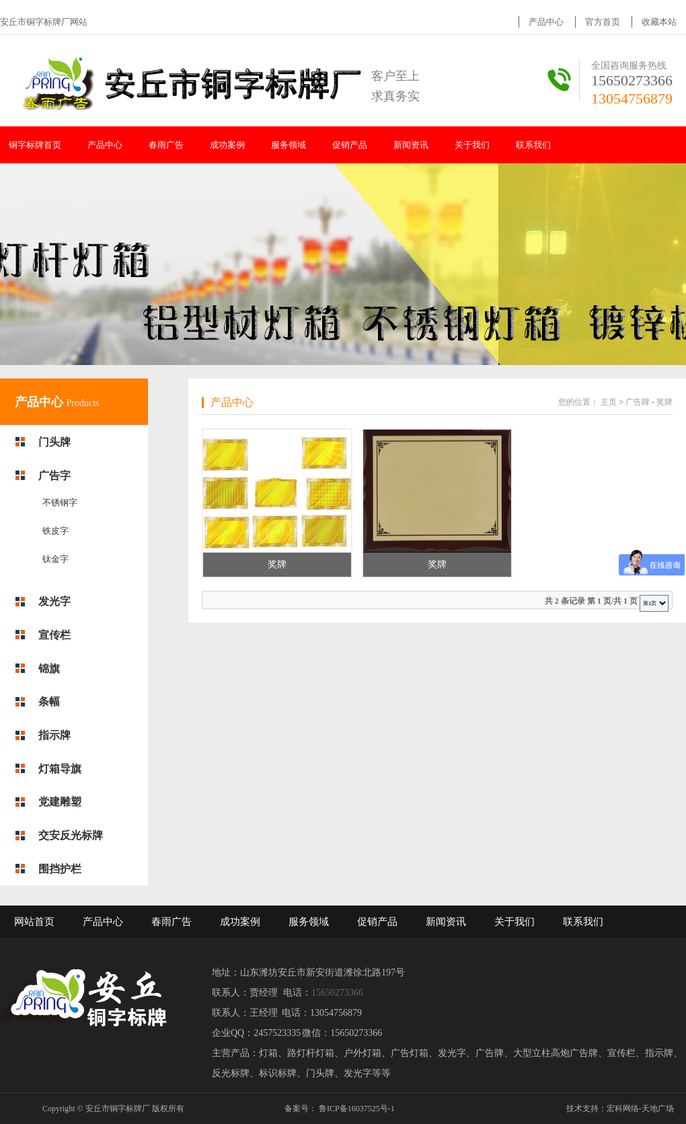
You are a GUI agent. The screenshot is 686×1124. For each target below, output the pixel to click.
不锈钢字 (59, 502)
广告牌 (637, 402)
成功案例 (227, 145)
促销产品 (349, 145)
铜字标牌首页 (35, 145)
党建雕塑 (59, 801)
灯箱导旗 (59, 768)
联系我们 (533, 145)
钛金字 (55, 559)
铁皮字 (55, 531)
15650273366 (632, 80)
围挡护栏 (59, 869)
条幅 (49, 701)
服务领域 (288, 145)
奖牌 (664, 402)
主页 (609, 402)
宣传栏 (54, 635)
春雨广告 (166, 145)
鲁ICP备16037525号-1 (357, 1108)
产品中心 (546, 22)
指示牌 (54, 735)
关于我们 (472, 145)
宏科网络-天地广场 (640, 1108)
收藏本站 (659, 22)
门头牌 (54, 442)
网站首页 (34, 921)
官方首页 (602, 22)
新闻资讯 (410, 145)
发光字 (54, 601)
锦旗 (49, 668)
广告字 (54, 475)
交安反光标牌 (70, 835)
